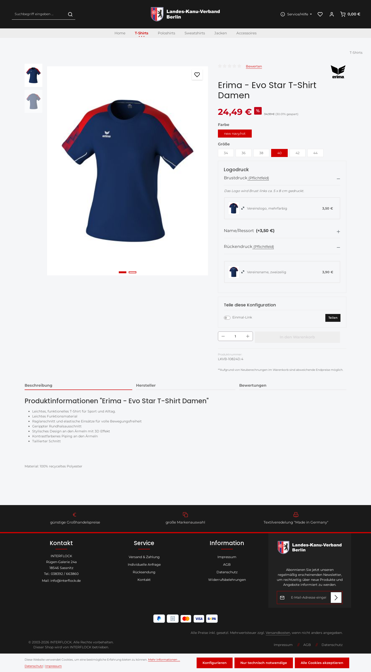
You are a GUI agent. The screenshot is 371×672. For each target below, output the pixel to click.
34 (226, 153)
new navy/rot (235, 133)
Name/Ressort (249, 230)
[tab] (78, 385)
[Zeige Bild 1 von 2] (122, 272)
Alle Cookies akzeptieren (322, 663)
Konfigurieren (215, 663)
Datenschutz (227, 572)
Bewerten (254, 66)
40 (279, 153)
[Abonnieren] (336, 597)
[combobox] (39, 14)
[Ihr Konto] (331, 14)
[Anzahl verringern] (223, 336)
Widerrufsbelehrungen (227, 580)
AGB (227, 564)
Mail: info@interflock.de (61, 580)
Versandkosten (278, 633)
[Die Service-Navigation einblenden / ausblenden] (295, 14)
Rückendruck (238, 246)
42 (298, 153)
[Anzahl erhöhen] (248, 336)
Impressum (226, 557)
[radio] (233, 208)
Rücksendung (144, 572)
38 (261, 153)
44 (315, 153)
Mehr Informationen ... (164, 659)
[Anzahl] (235, 336)
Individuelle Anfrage (144, 564)
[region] (116, 170)
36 (244, 153)
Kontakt (144, 580)
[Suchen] (70, 14)
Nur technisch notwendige (263, 663)
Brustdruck (235, 177)
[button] (282, 179)
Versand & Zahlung (144, 557)
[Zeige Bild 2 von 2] (132, 272)
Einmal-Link (242, 317)
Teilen (332, 317)
